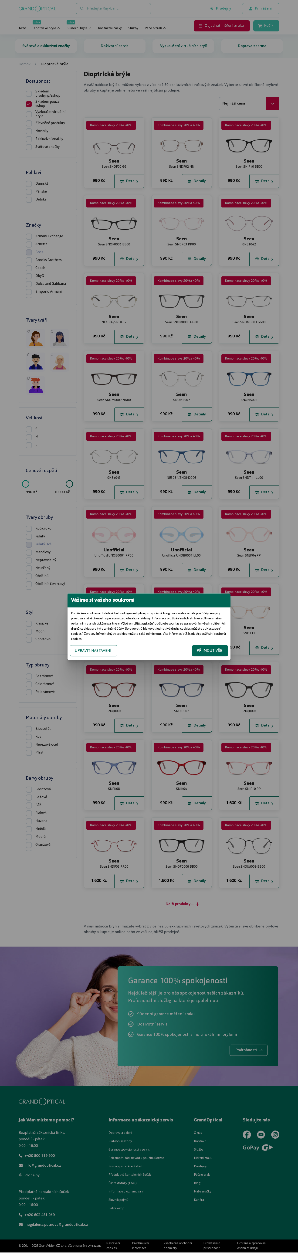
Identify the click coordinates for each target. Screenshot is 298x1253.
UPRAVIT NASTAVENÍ (93, 650)
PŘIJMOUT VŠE (209, 650)
